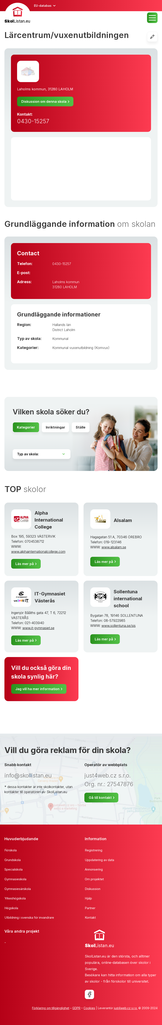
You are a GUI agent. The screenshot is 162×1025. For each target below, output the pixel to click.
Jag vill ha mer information (37, 689)
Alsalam (123, 520)
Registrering (93, 850)
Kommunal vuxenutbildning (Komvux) (80, 348)
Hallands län (61, 325)
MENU (152, 17)
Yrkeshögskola (15, 898)
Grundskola (12, 860)
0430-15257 (33, 121)
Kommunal (60, 339)
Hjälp (88, 898)
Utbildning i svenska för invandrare (29, 917)
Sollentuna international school (128, 599)
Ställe (80, 427)
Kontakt (90, 917)
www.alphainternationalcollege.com (38, 551)
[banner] (17, 13)
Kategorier (26, 427)
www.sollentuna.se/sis (118, 625)
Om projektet (94, 879)
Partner (90, 908)
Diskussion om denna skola (43, 101)
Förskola (10, 850)
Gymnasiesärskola (17, 889)
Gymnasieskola (15, 879)
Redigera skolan (157, 37)
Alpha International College (49, 520)
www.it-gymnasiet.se (38, 628)
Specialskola (13, 869)
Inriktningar (55, 427)
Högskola (11, 908)
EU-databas (42, 5)
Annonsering (94, 869)
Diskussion (92, 889)
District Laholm (63, 330)
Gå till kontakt (100, 797)
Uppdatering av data (99, 860)
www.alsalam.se (113, 547)
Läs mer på (24, 564)
